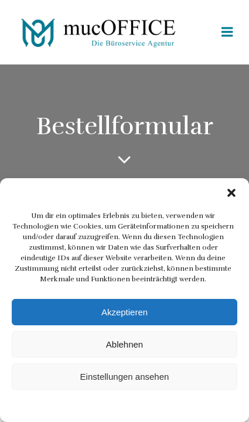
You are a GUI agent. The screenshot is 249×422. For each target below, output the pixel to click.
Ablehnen (124, 344)
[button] (231, 193)
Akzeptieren (124, 312)
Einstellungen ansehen (124, 377)
